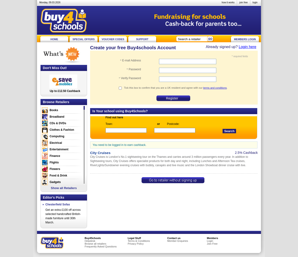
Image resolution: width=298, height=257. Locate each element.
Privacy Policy (136, 243)
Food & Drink (58, 175)
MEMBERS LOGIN (245, 39)
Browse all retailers (95, 243)
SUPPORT (142, 39)
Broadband (57, 116)
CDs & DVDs (58, 123)
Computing (57, 136)
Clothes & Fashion (62, 129)
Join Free (212, 243)
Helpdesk (90, 240)
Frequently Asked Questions (101, 246)
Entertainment (59, 149)
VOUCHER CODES (113, 39)
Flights (54, 162)
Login (210, 240)
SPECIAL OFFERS (83, 39)
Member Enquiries (177, 240)
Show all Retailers (64, 188)
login (255, 2)
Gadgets (55, 182)
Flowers (55, 169)
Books (54, 110)
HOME (54, 39)
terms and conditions (215, 87)
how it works (228, 2)
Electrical (56, 142)
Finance (55, 156)
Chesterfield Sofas (57, 204)
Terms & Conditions (139, 240)
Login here (247, 47)
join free (243, 2)
